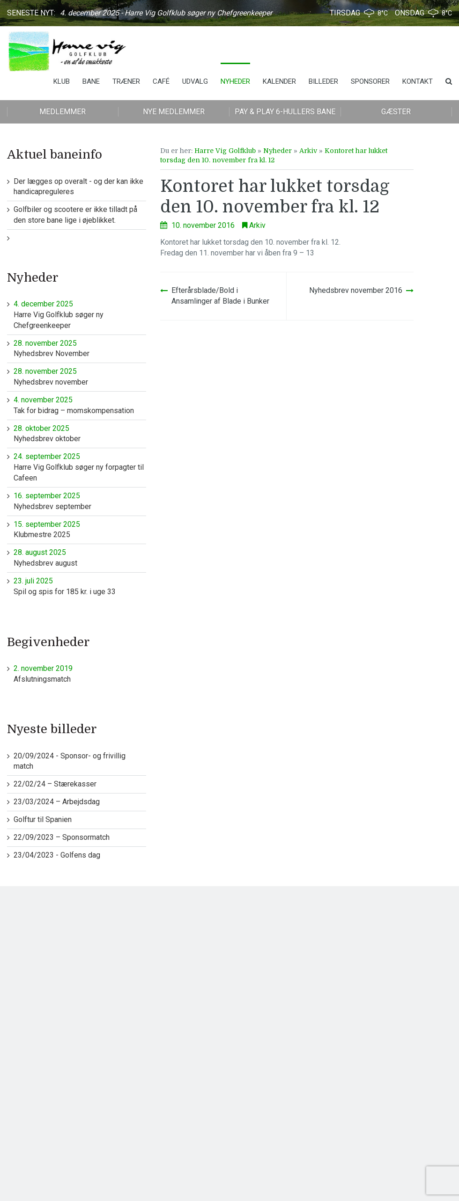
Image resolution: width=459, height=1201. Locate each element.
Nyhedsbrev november (80, 376)
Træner (126, 81)
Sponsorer (370, 81)
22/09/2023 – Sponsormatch (62, 837)
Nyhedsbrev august (80, 557)
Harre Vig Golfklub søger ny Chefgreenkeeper (80, 314)
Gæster (396, 111)
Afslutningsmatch (80, 673)
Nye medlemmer (174, 111)
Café (161, 81)
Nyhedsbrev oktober (80, 433)
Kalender (279, 81)
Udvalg (195, 81)
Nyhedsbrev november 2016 (355, 290)
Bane (91, 81)
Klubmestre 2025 (80, 529)
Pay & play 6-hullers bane (285, 111)
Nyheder (235, 81)
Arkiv (308, 150)
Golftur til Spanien (43, 819)
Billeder (323, 81)
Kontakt (417, 81)
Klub (61, 81)
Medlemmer (62, 111)
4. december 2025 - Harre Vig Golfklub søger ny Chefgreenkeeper (166, 12)
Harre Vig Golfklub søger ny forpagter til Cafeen (80, 466)
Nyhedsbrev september (80, 501)
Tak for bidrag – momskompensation (80, 405)
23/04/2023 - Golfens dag (57, 855)
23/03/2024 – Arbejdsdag (57, 801)
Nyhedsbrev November (80, 348)
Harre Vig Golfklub (225, 150)
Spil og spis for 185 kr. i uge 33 (80, 586)
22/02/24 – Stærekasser (55, 783)
